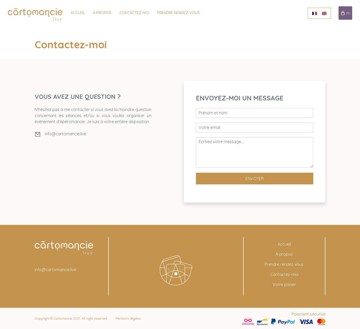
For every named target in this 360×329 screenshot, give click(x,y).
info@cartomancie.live (65, 133)
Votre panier (284, 284)
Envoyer (254, 178)
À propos (284, 254)
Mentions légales (128, 318)
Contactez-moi (136, 12)
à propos (104, 12)
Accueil (80, 12)
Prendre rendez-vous (180, 12)
